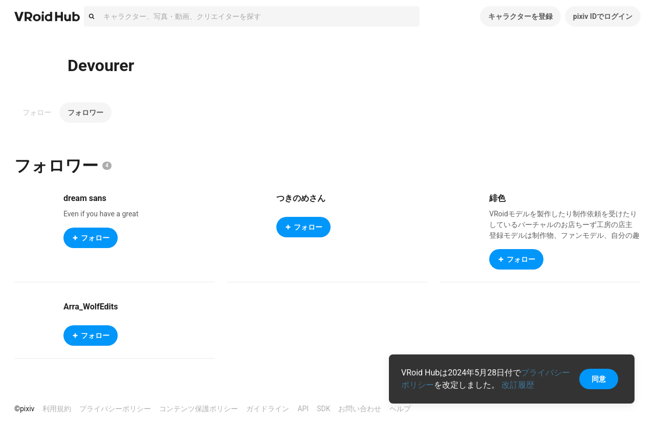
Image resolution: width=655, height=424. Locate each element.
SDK (323, 409)
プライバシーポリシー (115, 409)
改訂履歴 (517, 385)
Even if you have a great (101, 214)
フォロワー (85, 112)
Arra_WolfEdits (90, 306)
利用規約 (56, 409)
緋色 (497, 198)
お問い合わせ (359, 409)
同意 (599, 379)
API (303, 409)
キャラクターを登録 (520, 16)
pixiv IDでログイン (602, 16)
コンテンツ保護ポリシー (198, 409)
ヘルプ (400, 409)
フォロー (37, 112)
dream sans (84, 198)
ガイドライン (267, 409)
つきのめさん (300, 198)
